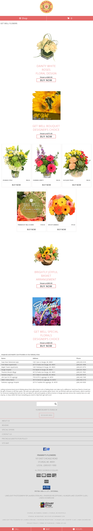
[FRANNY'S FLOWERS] (46, 13)
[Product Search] (46, 404)
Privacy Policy (32, 523)
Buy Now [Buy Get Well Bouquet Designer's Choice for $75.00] (46, 136)
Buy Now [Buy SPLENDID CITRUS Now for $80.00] (16, 185)
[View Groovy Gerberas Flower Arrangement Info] (61, 206)
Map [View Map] (46, 529)
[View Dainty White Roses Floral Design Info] (46, 46)
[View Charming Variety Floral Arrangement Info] (46, 161)
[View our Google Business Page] (48, 450)
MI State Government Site (55, 516)
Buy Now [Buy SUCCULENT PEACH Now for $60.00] (76, 185)
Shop (23, 18)
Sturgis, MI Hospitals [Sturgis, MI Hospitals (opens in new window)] (57, 513)
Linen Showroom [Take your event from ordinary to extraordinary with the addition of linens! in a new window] (46, 498)
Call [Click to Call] (15, 529)
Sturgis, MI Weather (36, 516)
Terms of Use (61, 523)
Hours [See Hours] (77, 529)
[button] (46, 488)
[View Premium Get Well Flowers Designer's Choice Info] (31, 206)
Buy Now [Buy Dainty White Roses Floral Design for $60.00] (46, 80)
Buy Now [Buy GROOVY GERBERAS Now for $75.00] (61, 229)
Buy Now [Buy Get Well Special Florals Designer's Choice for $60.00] (46, 345)
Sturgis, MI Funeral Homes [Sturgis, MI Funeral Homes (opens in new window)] (37, 513)
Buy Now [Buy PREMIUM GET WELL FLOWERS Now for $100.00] (31, 229)
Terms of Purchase (47, 523)
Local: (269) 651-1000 (46, 465)
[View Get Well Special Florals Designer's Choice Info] (46, 311)
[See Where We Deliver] (46, 415)
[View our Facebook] (44, 450)
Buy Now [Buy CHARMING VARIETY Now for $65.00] (46, 185)
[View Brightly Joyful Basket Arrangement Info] (46, 252)
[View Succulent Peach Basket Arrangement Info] (76, 161)
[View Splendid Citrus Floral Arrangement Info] (16, 161)
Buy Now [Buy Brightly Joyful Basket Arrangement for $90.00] (46, 286)
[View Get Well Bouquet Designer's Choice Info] (46, 105)
